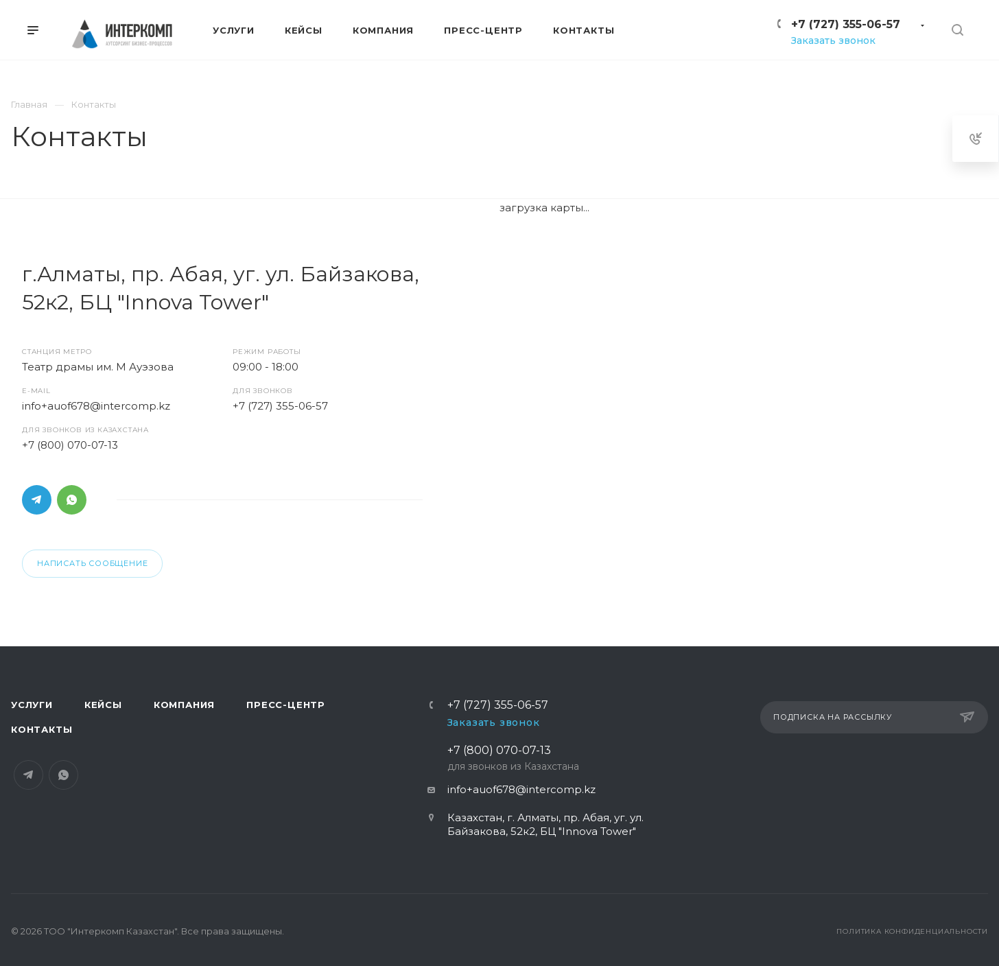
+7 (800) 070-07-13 (70, 444)
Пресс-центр (285, 704)
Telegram (36, 500)
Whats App (71, 500)
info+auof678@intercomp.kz (96, 405)
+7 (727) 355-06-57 (845, 24)
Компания (184, 704)
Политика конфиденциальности (912, 931)
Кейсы (103, 704)
